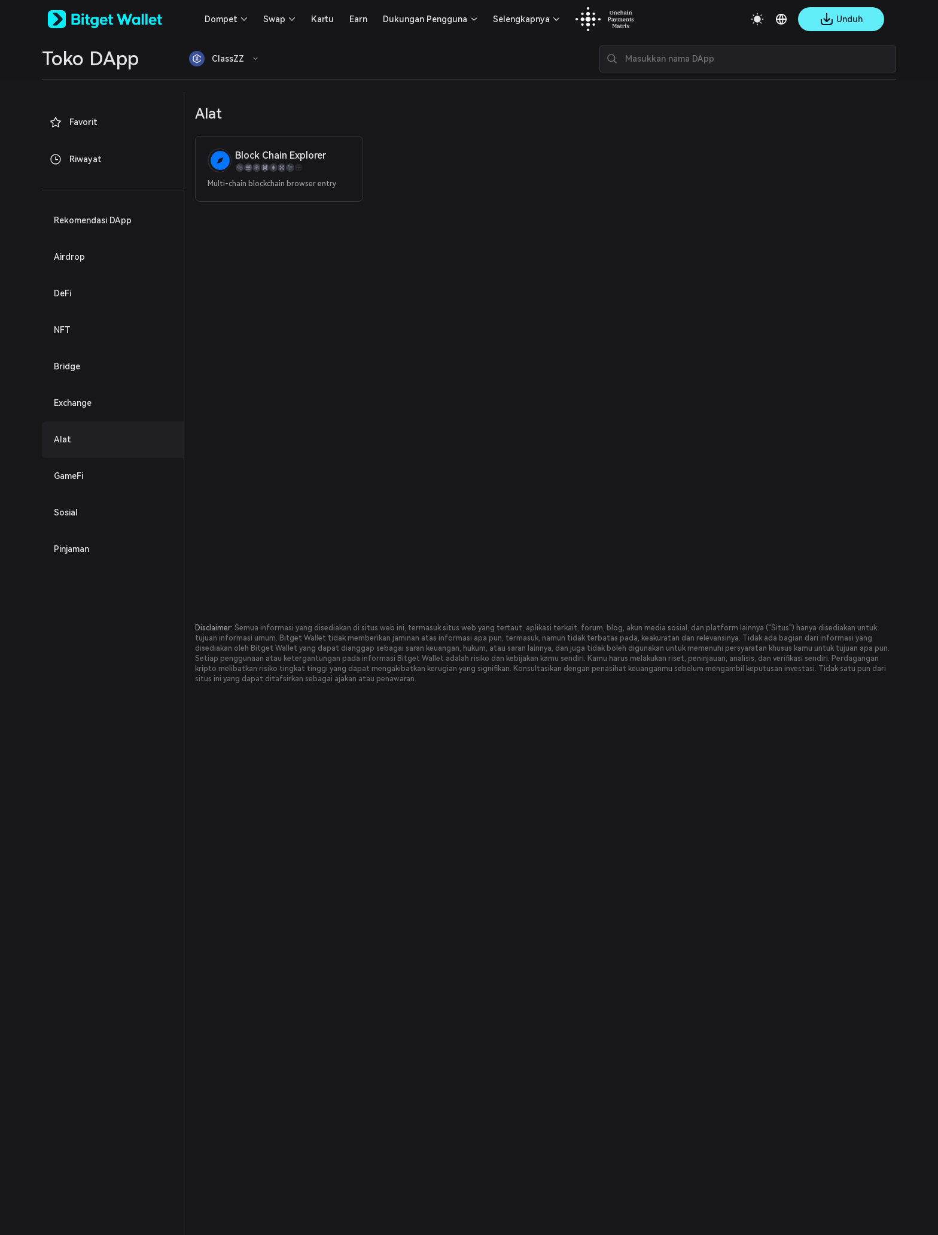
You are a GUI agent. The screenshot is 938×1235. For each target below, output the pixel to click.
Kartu (322, 19)
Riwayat (75, 159)
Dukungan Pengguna (425, 19)
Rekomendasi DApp (93, 220)
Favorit (73, 122)
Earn (358, 19)
